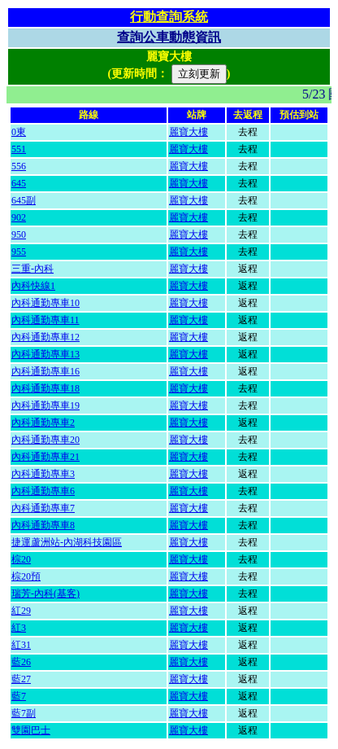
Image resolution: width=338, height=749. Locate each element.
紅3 (18, 627)
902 (18, 217)
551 (18, 149)
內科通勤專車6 (43, 491)
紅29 (21, 610)
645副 (23, 200)
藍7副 (23, 713)
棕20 (21, 559)
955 (18, 251)
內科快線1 (33, 285)
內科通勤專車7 (43, 508)
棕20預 (26, 576)
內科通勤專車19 (45, 405)
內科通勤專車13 (45, 354)
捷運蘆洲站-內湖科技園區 (66, 542)
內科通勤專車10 (45, 303)
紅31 (21, 644)
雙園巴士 (30, 730)
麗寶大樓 (188, 132)
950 (18, 234)
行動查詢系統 (169, 17)
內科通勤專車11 (45, 320)
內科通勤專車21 (45, 456)
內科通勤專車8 (43, 525)
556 (18, 166)
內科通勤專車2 (43, 422)
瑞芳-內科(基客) (45, 593)
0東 (18, 132)
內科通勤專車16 (45, 371)
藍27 (21, 679)
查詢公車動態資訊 (169, 37)
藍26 (21, 662)
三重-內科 (32, 268)
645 (18, 183)
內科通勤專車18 (45, 388)
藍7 (18, 696)
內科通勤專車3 (43, 474)
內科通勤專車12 (45, 337)
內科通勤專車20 (45, 439)
